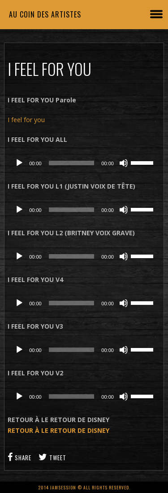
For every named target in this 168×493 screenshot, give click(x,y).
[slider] (72, 163)
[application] (84, 163)
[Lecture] (19, 162)
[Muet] (123, 162)
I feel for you (26, 119)
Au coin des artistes (45, 14)
